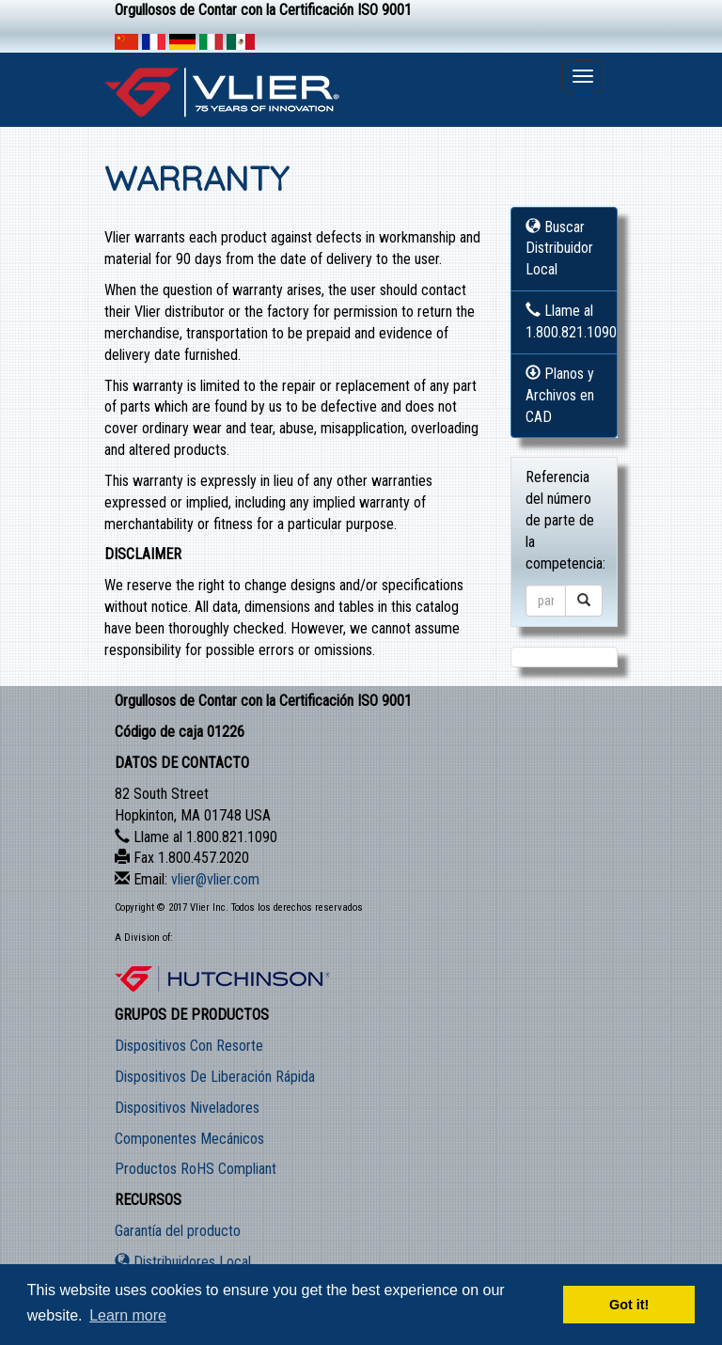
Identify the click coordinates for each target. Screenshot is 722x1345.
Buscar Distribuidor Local (559, 248)
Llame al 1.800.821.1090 (571, 321)
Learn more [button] (127, 1315)
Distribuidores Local (183, 1262)
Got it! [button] (629, 1304)
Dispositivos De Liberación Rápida (215, 1077)
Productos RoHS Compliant (195, 1169)
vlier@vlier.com (215, 879)
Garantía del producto (178, 1231)
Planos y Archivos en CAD (560, 395)
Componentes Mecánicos (189, 1139)
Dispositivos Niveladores (187, 1108)
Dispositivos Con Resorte (189, 1046)
